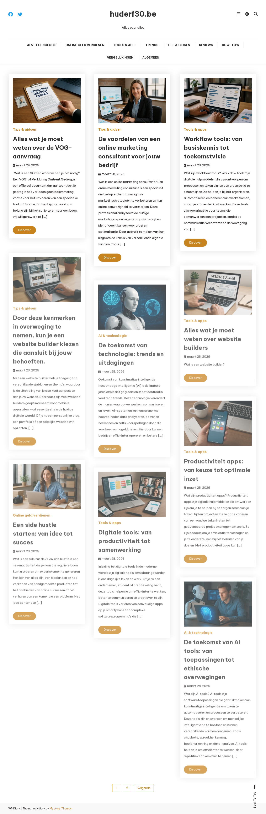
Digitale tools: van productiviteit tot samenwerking (125, 546)
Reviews (206, 45)
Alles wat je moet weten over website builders (212, 344)
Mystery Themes (61, 808)
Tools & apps (125, 45)
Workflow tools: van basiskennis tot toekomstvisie (213, 147)
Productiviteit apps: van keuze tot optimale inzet (217, 475)
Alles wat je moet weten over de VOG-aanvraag (42, 147)
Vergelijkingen (120, 57)
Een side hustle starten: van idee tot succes (43, 539)
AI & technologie (42, 45)
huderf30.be (133, 14)
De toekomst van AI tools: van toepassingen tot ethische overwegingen (212, 665)
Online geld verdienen (84, 45)
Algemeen (150, 57)
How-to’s (230, 45)
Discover (24, 230)
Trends (151, 45)
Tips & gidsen (178, 45)
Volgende (143, 788)
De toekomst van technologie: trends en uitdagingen (131, 359)
